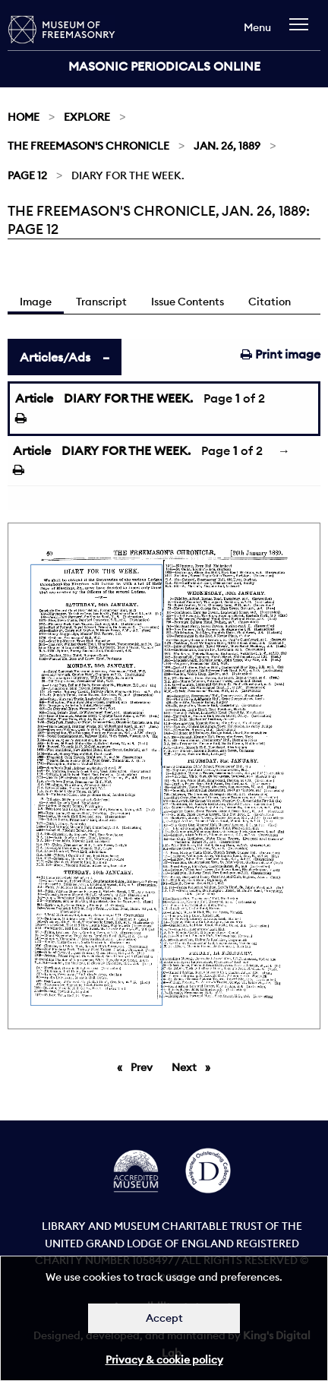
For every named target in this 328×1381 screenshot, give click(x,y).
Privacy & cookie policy (164, 1360)
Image (36, 301)
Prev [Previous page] (144, 1066)
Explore (87, 117)
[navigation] (302, 31)
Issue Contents (187, 301)
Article (34, 398)
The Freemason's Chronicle (88, 146)
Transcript (101, 301)
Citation (269, 301)
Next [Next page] (195, 1066)
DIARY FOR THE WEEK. (128, 398)
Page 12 (27, 175)
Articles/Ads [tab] (55, 357)
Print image (280, 354)
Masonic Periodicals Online (164, 66)
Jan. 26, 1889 (227, 146)
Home (23, 117)
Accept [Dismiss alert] (164, 1318)
